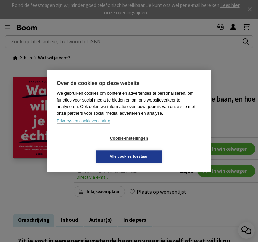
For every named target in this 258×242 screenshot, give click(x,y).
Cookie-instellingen (89, 147)
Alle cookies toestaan (169, 147)
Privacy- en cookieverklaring (83, 129)
